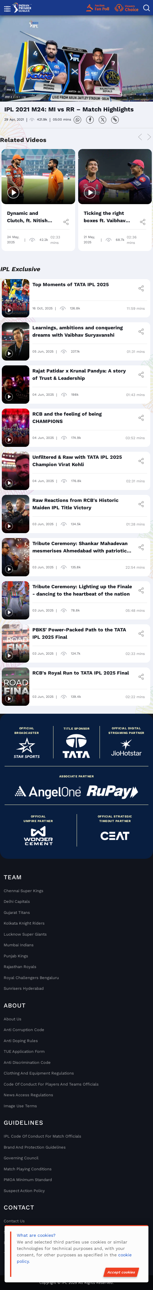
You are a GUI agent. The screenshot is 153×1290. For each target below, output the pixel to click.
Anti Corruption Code (24, 1029)
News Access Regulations (28, 1095)
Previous (140, 137)
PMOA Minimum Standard (28, 1179)
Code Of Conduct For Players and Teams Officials (51, 1084)
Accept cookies (121, 1272)
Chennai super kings (23, 890)
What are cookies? (36, 1235)
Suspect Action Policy (24, 1190)
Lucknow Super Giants (25, 934)
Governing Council (21, 1158)
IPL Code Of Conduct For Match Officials (42, 1136)
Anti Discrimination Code (27, 1062)
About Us (12, 1019)
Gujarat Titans (17, 912)
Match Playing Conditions (28, 1169)
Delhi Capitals (17, 901)
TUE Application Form (24, 1051)
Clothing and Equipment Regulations (39, 1073)
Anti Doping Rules (21, 1040)
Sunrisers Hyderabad (24, 988)
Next (149, 137)
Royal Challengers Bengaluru (31, 977)
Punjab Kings (16, 956)
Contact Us (14, 1221)
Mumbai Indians (19, 945)
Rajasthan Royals (20, 966)
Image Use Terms (20, 1106)
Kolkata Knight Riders (24, 923)
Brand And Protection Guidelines (35, 1147)
